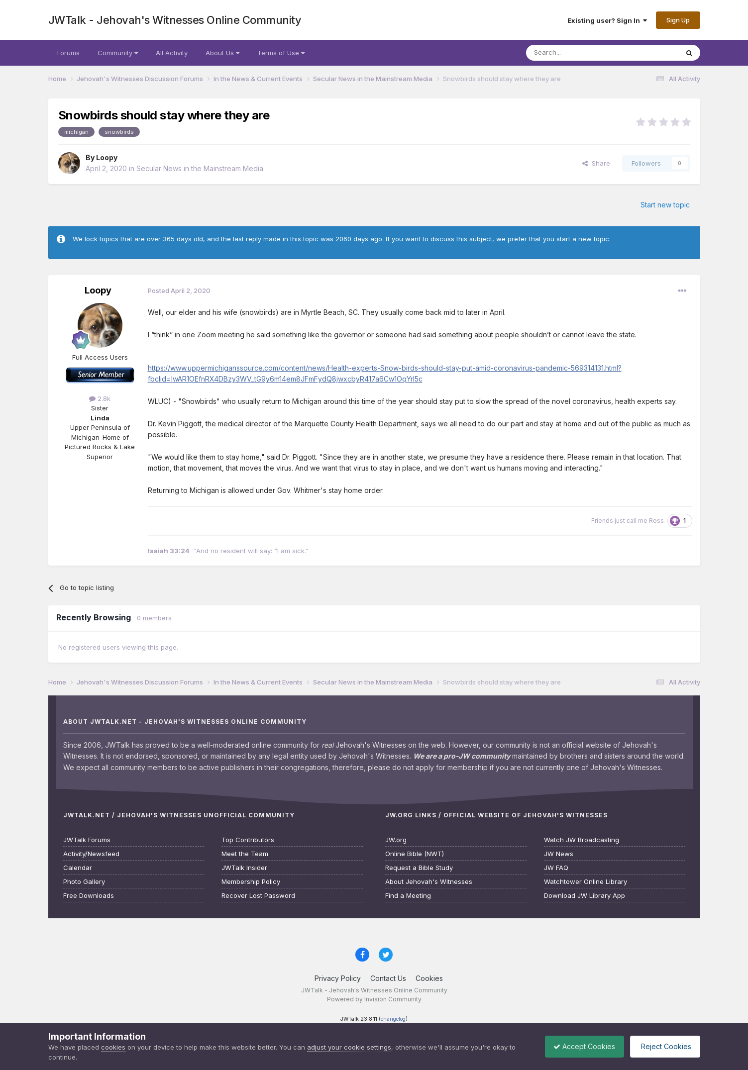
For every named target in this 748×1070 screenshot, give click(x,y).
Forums (68, 53)
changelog (393, 1019)
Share (596, 163)
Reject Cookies (663, 1046)
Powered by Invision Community (374, 999)
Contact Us (388, 978)
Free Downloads (88, 895)
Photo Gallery (84, 881)
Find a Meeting (408, 895)
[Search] (577, 53)
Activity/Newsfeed (91, 854)
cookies (113, 1047)
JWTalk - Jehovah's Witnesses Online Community (175, 19)
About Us (222, 53)
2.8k (99, 398)
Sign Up (678, 20)
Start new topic (665, 204)
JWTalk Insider (244, 868)
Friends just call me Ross (627, 520)
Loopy (106, 157)
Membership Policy (250, 881)
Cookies (429, 978)
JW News (558, 854)
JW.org (396, 840)
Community (118, 53)
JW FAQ (556, 868)
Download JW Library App (584, 895)
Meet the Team (244, 854)
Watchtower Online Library (585, 881)
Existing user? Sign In (607, 20)
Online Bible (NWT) (414, 854)
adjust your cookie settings (349, 1047)
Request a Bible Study (419, 868)
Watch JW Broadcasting (581, 840)
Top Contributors (247, 840)
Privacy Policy (338, 978)
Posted (179, 290)
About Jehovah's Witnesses (428, 881)
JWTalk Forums (86, 840)
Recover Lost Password (258, 895)
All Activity (172, 53)
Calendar (77, 868)
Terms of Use (281, 53)
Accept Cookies (579, 1046)
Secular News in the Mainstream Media (199, 168)
